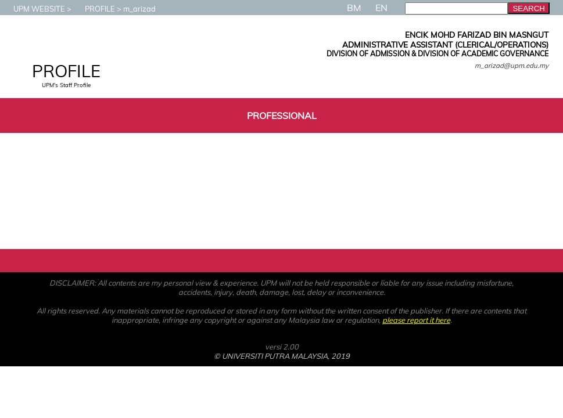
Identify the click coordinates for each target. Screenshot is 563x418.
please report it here (416, 320)
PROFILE (94, 8)
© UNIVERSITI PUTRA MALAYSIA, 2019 (282, 356)
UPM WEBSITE (33, 8)
